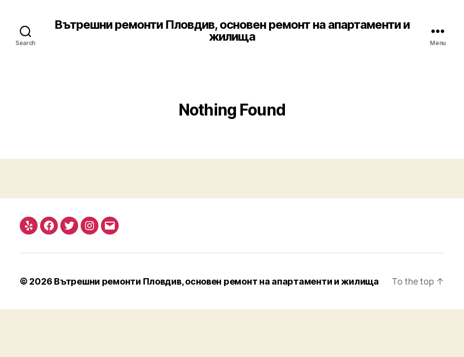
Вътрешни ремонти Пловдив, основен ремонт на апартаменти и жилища (232, 31)
